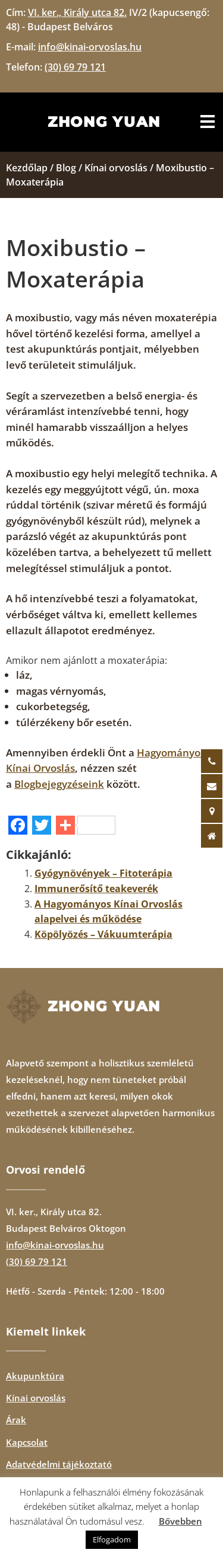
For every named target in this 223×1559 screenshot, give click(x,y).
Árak (16, 1420)
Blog (66, 167)
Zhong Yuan (104, 121)
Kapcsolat (27, 1442)
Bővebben (180, 1521)
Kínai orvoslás (115, 167)
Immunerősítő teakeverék (96, 888)
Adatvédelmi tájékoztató (59, 1464)
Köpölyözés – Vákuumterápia (103, 934)
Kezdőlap (27, 167)
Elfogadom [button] (112, 1539)
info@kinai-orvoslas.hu (55, 1245)
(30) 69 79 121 (36, 1261)
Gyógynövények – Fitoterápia (103, 873)
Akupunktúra (35, 1376)
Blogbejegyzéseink (59, 784)
